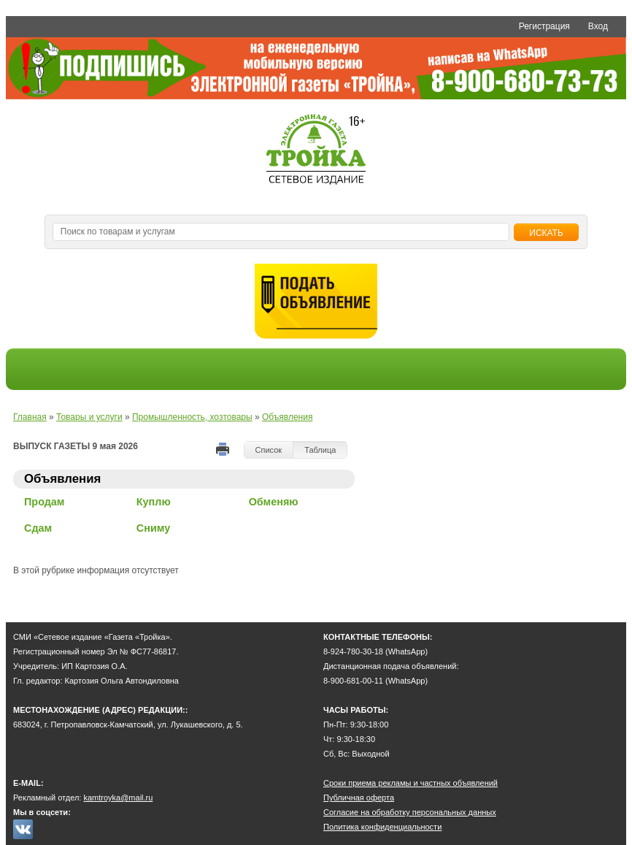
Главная (30, 417)
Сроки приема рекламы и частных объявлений (410, 783)
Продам (44, 502)
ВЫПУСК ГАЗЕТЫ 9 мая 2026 (75, 446)
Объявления (287, 417)
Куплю (153, 502)
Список (268, 450)
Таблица (320, 450)
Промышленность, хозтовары (192, 417)
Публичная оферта (358, 797)
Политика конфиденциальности (382, 826)
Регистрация (544, 26)
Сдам (38, 528)
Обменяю (273, 502)
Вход (598, 26)
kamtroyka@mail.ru (118, 797)
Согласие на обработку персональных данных (409, 812)
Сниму (153, 528)
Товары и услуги (89, 417)
